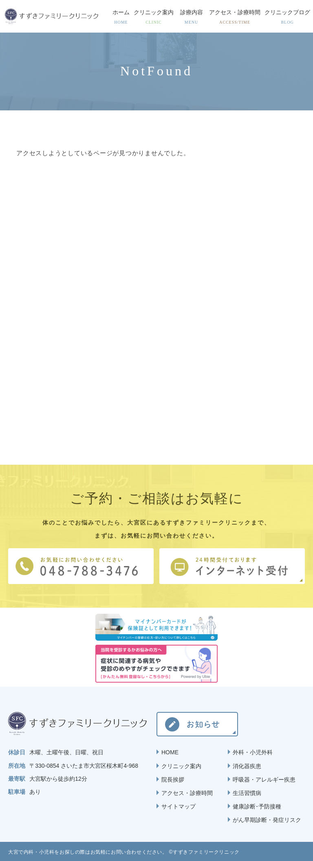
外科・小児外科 (253, 752)
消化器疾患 (247, 766)
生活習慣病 (247, 793)
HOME (170, 752)
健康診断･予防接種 (257, 806)
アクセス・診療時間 (187, 793)
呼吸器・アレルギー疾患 (264, 779)
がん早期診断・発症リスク (267, 820)
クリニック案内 (181, 766)
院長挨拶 (172, 779)
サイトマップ (178, 806)
